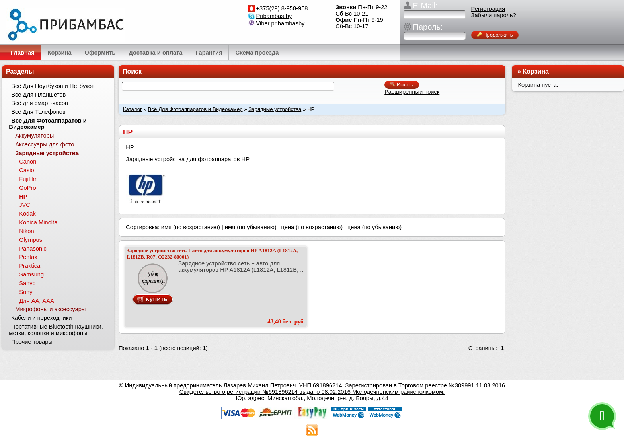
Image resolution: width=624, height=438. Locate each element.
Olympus (30, 240)
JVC (24, 205)
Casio (26, 170)
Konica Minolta (38, 222)
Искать (401, 85)
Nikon (26, 231)
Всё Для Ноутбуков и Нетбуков (53, 86)
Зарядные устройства (274, 109)
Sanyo (27, 283)
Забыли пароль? (493, 15)
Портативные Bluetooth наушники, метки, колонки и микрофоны (56, 329)
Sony (25, 292)
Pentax (28, 257)
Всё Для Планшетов (38, 94)
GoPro (27, 188)
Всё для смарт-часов (39, 103)
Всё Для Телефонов (38, 112)
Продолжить (495, 35)
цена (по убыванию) (374, 227)
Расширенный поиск (411, 92)
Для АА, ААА (36, 301)
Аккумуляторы (34, 135)
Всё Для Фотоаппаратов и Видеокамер (195, 109)
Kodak (27, 213)
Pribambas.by (274, 16)
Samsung (31, 274)
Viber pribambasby (280, 23)
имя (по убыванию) (251, 227)
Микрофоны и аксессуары (50, 309)
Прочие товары (32, 342)
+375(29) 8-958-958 (282, 8)
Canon (27, 161)
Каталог (132, 109)
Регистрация (488, 9)
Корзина (536, 71)
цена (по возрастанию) (312, 227)
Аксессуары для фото (44, 144)
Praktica (29, 266)
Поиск (132, 71)
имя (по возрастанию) (190, 227)
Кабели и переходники (41, 318)
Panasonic (32, 248)
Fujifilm (28, 179)
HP (23, 196)
